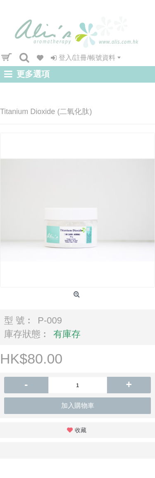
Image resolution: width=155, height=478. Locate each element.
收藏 (80, 430)
